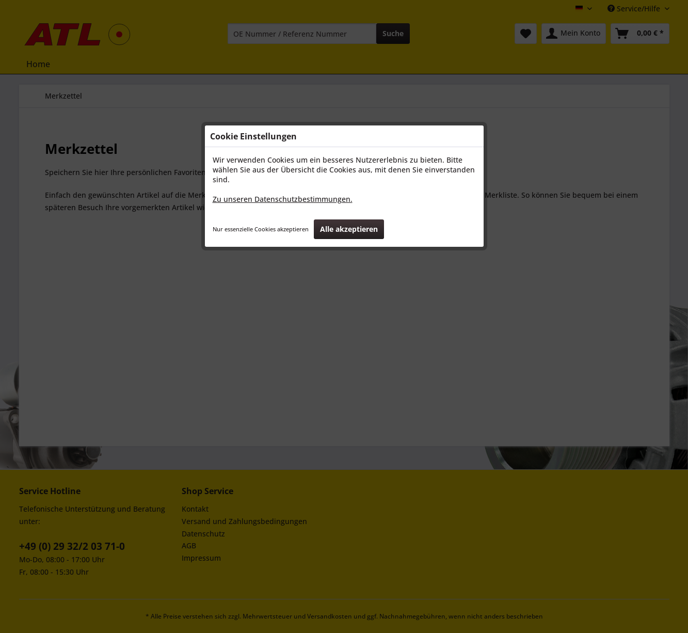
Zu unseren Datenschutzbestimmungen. (283, 199)
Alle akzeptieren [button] (349, 229)
